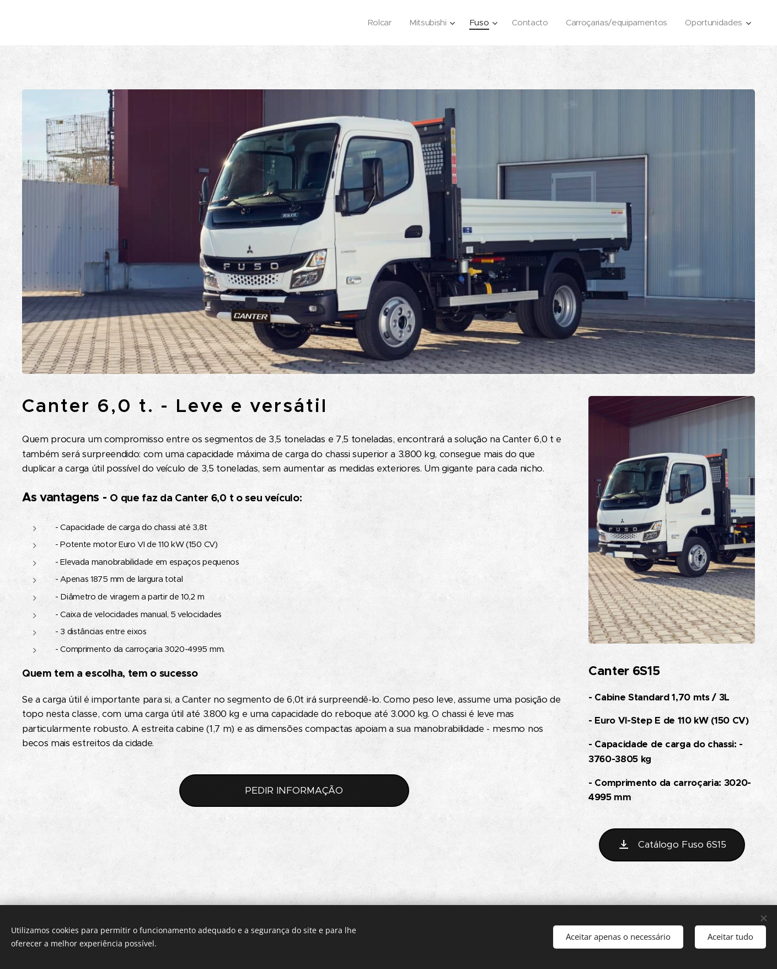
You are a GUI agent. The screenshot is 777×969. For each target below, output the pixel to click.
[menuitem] (371, 22)
